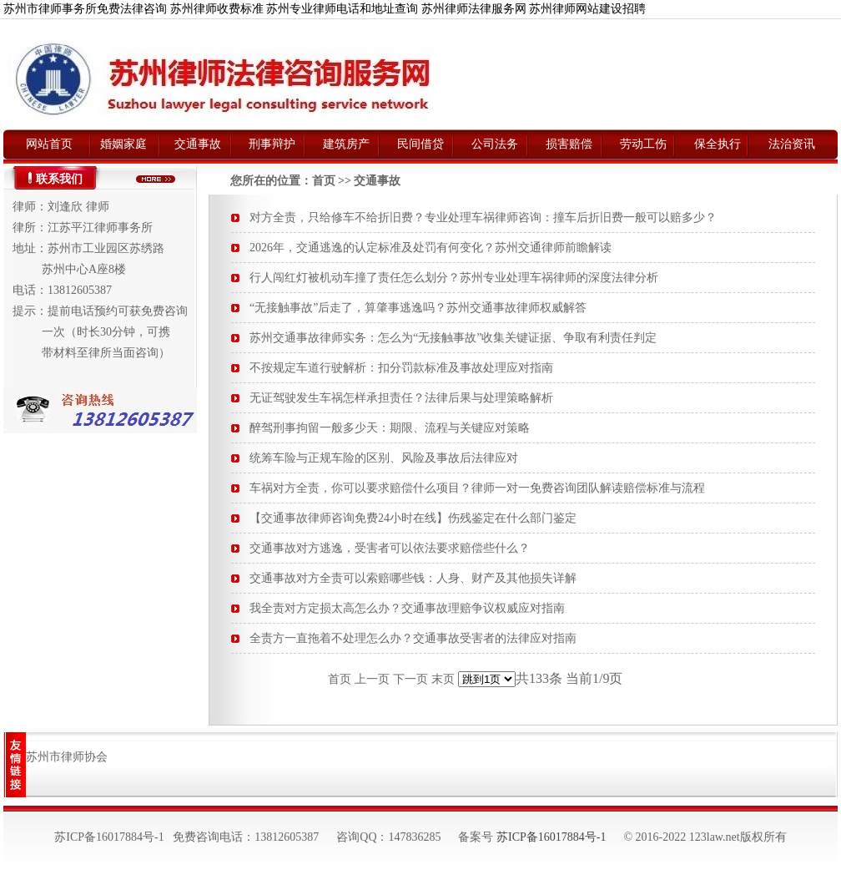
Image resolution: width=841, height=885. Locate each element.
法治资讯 (791, 144)
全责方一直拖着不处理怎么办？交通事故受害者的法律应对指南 (413, 638)
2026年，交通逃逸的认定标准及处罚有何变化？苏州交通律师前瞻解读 (430, 247)
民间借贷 (420, 144)
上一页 (372, 679)
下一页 (410, 679)
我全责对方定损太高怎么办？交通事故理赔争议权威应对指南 (407, 608)
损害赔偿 (569, 144)
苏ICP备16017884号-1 (551, 837)
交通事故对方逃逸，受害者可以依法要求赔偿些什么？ (389, 548)
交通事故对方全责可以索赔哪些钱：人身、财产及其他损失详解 (413, 578)
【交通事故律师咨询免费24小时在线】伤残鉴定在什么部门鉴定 (413, 518)
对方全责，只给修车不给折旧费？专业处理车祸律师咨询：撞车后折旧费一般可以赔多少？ (483, 217)
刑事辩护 (272, 144)
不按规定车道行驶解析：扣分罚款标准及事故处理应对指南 (401, 368)
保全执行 (717, 144)
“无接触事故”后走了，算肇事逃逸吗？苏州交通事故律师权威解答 (418, 307)
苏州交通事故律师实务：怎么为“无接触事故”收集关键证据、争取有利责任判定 (453, 337)
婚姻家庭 (123, 144)
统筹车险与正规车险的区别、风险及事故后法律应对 (383, 458)
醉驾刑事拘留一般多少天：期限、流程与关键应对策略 (389, 428)
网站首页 (49, 144)
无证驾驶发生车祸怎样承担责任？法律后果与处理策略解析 (401, 398)
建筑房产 (346, 144)
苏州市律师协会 (67, 757)
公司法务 (494, 144)
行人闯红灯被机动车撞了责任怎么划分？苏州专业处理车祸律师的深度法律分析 (453, 277)
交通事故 (197, 144)
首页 (323, 180)
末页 (443, 679)
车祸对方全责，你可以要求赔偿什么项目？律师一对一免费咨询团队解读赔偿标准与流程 (477, 488)
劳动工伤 (643, 144)
